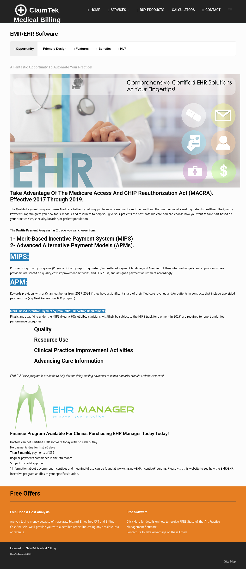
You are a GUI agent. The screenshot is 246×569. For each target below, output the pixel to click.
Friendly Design (54, 48)
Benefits (103, 48)
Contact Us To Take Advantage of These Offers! (157, 532)
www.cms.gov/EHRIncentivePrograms (141, 468)
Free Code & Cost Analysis (30, 512)
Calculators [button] (183, 10)
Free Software (137, 512)
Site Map (230, 561)
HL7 (122, 48)
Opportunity (24, 48)
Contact (212, 10)
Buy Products (150, 10)
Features (81, 48)
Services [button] (118, 10)
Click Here (133, 522)
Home (94, 10)
